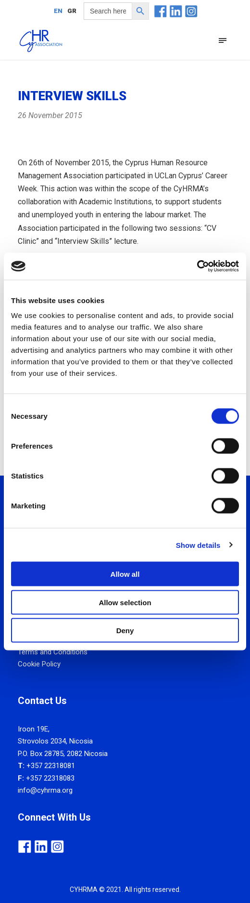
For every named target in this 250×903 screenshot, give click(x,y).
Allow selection (125, 602)
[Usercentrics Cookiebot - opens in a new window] (197, 266)
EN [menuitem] (58, 11)
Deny (125, 630)
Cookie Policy (39, 664)
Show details (198, 545)
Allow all (125, 574)
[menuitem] (58, 10)
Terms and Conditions (53, 652)
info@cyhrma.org (45, 790)
